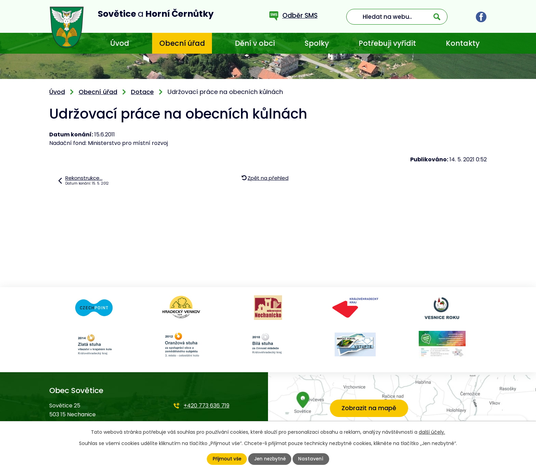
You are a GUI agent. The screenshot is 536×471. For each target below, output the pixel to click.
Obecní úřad (182, 43)
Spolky (317, 43)
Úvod (119, 43)
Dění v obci (255, 43)
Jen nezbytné (269, 459)
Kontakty (463, 43)
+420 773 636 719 (206, 405)
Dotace (142, 92)
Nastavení (311, 459)
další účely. (432, 432)
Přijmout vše (226, 459)
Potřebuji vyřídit (387, 43)
